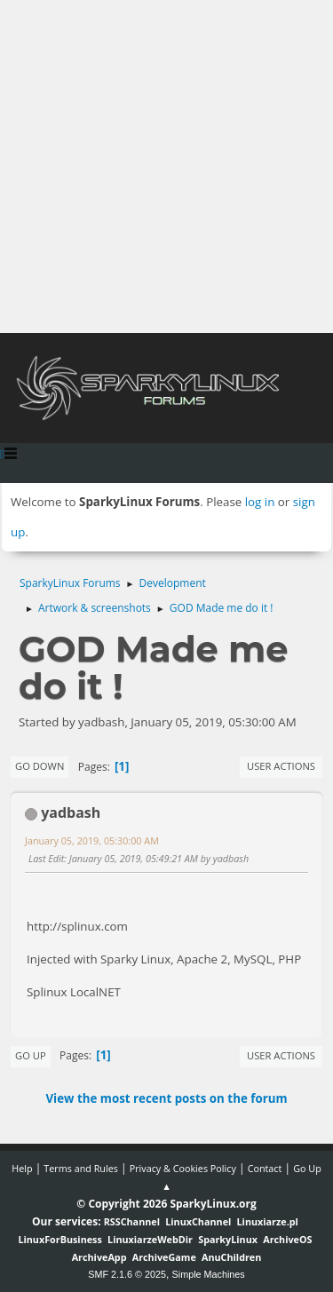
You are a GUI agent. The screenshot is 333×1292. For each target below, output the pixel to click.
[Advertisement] (166, 166)
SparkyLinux (228, 1239)
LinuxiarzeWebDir (150, 1239)
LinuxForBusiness (59, 1239)
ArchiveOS (287, 1239)
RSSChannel (132, 1221)
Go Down (39, 766)
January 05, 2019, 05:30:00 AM (92, 840)
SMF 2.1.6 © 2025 (127, 1274)
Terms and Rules (81, 1168)
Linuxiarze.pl (267, 1221)
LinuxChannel (198, 1221)
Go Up (30, 1055)
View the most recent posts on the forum (166, 1098)
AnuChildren (231, 1257)
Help (22, 1168)
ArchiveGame (164, 1257)
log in (260, 502)
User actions (281, 766)
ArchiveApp (99, 1257)
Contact (265, 1168)
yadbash (70, 812)
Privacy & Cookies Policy (183, 1168)
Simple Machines (208, 1274)
